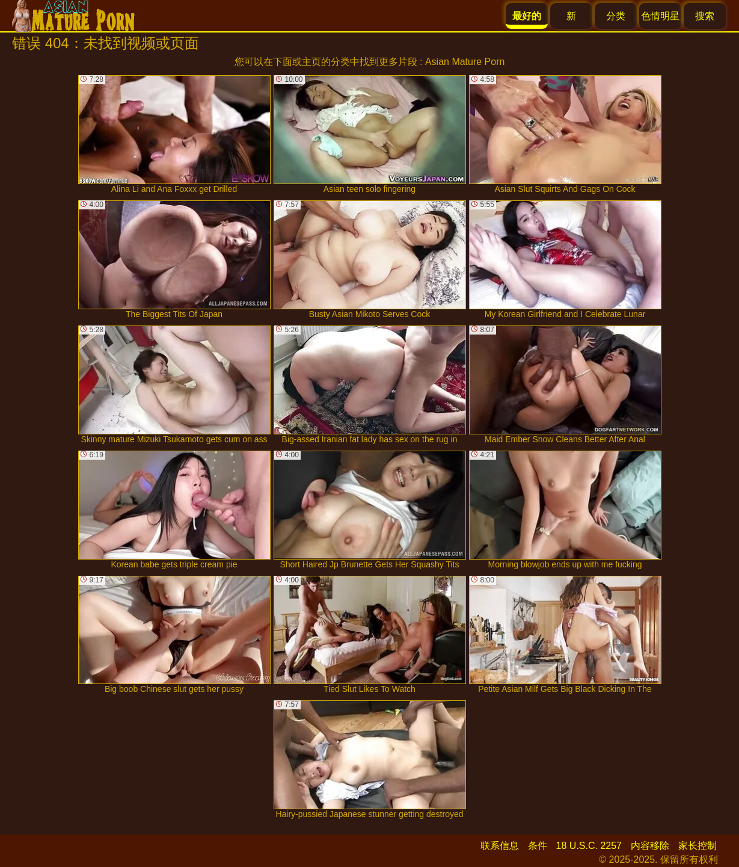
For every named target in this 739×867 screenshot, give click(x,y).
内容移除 (650, 846)
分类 (615, 16)
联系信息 (499, 846)
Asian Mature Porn (465, 62)
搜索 (704, 16)
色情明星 (660, 16)
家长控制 (697, 846)
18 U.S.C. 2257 (589, 846)
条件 (537, 846)
